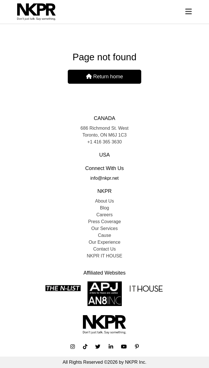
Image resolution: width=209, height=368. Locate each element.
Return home (104, 76)
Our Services (104, 228)
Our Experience (104, 242)
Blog (104, 207)
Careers (104, 214)
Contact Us (104, 249)
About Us (104, 201)
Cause (104, 235)
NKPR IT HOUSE (104, 255)
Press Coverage (104, 221)
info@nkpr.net (104, 178)
